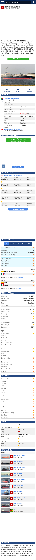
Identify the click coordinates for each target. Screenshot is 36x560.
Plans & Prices (18, 59)
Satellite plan (20, 277)
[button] (33, 2)
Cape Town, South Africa (11, 98)
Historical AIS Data (18, 209)
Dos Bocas (5, 274)
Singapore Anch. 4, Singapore (13, 129)
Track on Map (18, 167)
